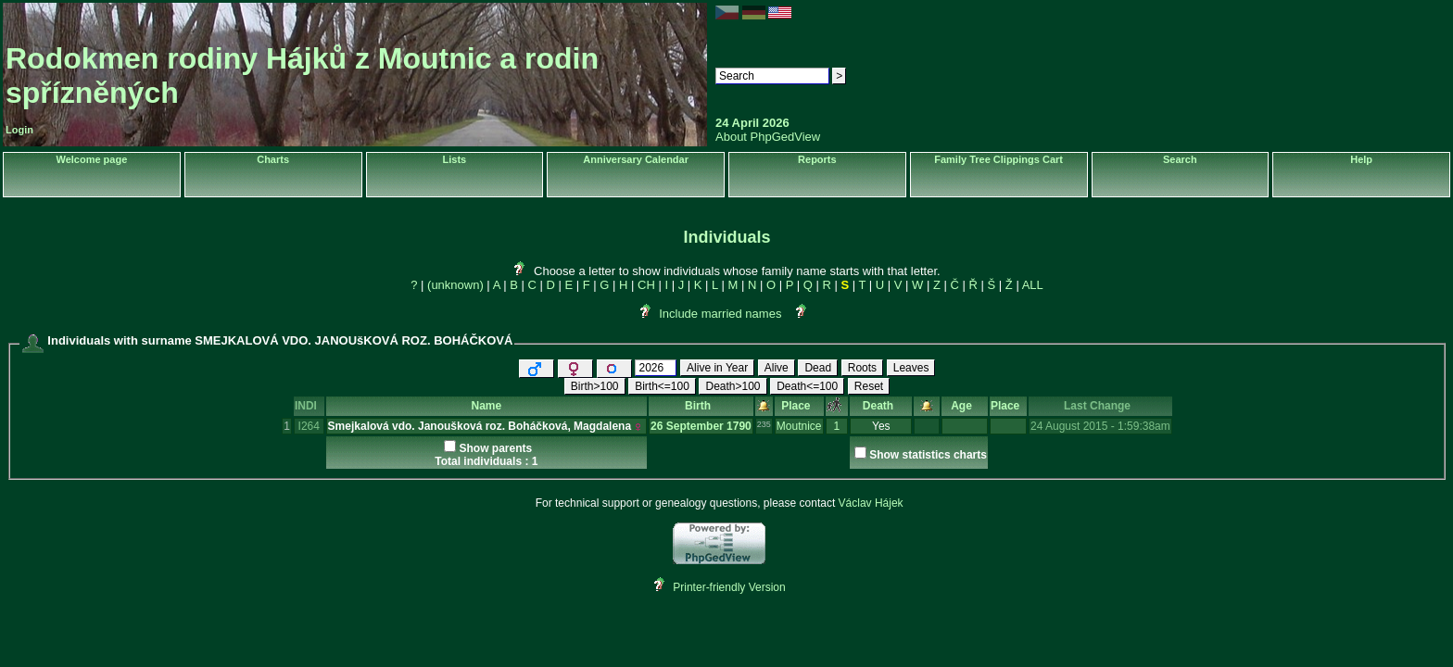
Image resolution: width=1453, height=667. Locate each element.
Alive (776, 367)
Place (798, 405)
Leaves (911, 367)
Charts (273, 159)
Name (486, 405)
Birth (701, 405)
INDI (309, 405)
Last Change (1100, 405)
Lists (455, 159)
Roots (862, 367)
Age (964, 405)
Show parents (495, 448)
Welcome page (91, 159)
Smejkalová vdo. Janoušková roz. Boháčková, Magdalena (479, 426)
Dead (817, 367)
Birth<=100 (662, 386)
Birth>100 (595, 386)
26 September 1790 (701, 426)
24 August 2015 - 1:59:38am (1100, 426)
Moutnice (799, 426)
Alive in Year (717, 367)
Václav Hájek (871, 503)
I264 (309, 426)
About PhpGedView (767, 137)
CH (646, 285)
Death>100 (732, 386)
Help (1361, 159)
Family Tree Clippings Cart (998, 159)
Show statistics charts (928, 454)
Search (1180, 159)
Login (19, 129)
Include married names (720, 314)
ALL (1032, 285)
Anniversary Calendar (636, 159)
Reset (868, 386)
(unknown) (455, 285)
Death (881, 405)
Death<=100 (807, 386)
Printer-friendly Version (729, 587)
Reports (817, 159)
